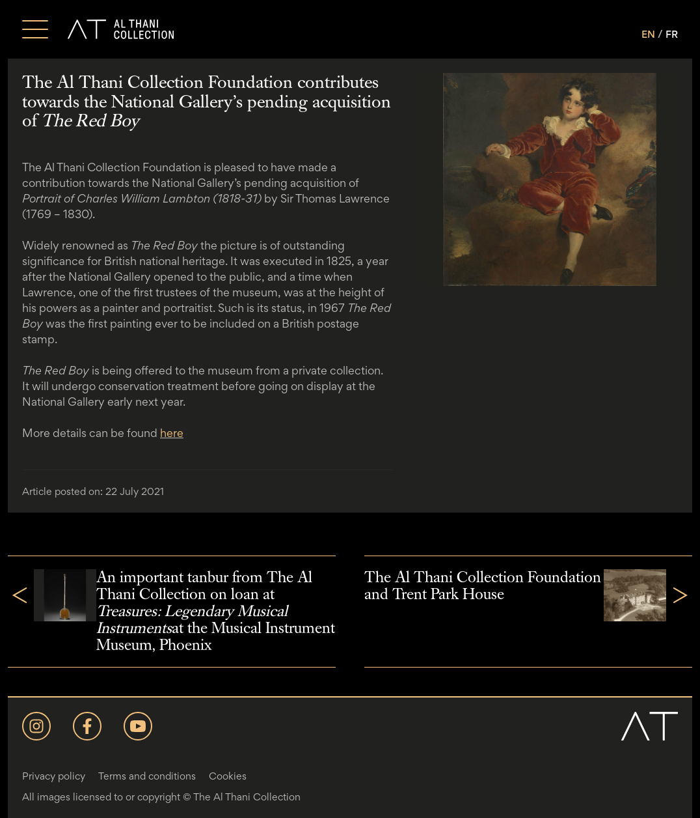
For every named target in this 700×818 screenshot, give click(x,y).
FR (672, 34)
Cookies (228, 776)
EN (648, 34)
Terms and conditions (147, 776)
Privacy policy (53, 776)
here (171, 433)
